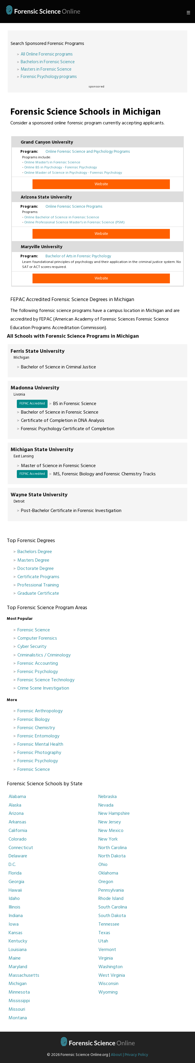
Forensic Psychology (37, 671)
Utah (103, 941)
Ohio (103, 864)
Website (101, 184)
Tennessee (108, 924)
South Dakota (112, 915)
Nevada (105, 805)
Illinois (14, 907)
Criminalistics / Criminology (44, 655)
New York (108, 839)
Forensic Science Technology (45, 680)
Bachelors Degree (34, 551)
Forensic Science (33, 630)
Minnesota (19, 992)
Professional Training (38, 585)
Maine (15, 958)
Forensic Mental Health (40, 744)
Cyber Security (31, 646)
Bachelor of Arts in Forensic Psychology (78, 256)
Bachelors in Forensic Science (48, 61)
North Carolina (112, 847)
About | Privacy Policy (129, 1054)
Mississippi (19, 1001)
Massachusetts (24, 975)
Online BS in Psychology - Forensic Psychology (60, 167)
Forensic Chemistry (36, 728)
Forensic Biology (33, 719)
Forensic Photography (39, 752)
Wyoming (108, 992)
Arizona (16, 813)
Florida (15, 873)
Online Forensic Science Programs (74, 206)
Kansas (15, 933)
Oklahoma (108, 873)
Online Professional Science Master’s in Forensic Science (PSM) (74, 222)
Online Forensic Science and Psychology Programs (88, 151)
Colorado (18, 839)
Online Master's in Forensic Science (52, 162)
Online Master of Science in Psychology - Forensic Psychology (73, 172)
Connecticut (21, 847)
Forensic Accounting (37, 663)
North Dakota (112, 856)
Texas (104, 933)
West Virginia (111, 975)
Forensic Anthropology (40, 711)
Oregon (105, 881)
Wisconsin (108, 983)
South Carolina (112, 907)
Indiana (16, 915)
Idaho (14, 898)
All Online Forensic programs (47, 54)
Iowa (14, 924)
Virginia (105, 958)
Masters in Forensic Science (46, 69)
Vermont (107, 949)
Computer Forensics (37, 638)
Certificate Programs (38, 577)
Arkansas (17, 822)
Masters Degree (33, 560)
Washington (110, 967)
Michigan (18, 983)
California (18, 830)
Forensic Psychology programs (49, 76)
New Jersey (109, 822)
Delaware (18, 856)
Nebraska (107, 796)
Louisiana (18, 949)
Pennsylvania (111, 890)
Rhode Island (111, 898)
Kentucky (18, 941)
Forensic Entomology (38, 736)
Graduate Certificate (38, 593)
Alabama (17, 796)
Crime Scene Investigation (43, 688)
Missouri (17, 1009)
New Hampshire (114, 813)
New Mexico (111, 830)
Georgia (16, 881)
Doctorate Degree (35, 568)
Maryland (18, 967)
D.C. (12, 864)
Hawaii (15, 890)
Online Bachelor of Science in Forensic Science (61, 217)
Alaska (15, 805)
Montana (18, 1018)
